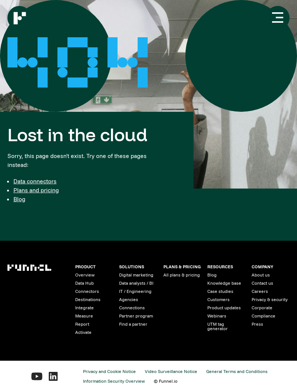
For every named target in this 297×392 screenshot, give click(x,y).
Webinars (216, 316)
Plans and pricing (36, 190)
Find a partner (133, 324)
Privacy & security (270, 299)
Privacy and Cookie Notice (109, 371)
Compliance (263, 316)
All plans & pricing (181, 275)
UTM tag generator (217, 326)
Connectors (87, 291)
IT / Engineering (135, 291)
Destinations (87, 299)
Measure (84, 316)
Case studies (220, 291)
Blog (19, 199)
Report (82, 324)
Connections (132, 307)
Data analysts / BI (136, 283)
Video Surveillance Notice (171, 371)
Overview (85, 275)
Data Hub (84, 283)
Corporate (262, 307)
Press (257, 324)
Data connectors (35, 181)
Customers (218, 299)
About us (261, 275)
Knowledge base (224, 283)
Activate (83, 332)
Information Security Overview (114, 381)
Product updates (224, 307)
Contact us (262, 283)
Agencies (128, 299)
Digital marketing (136, 275)
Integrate (84, 307)
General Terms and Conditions (237, 371)
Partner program (136, 316)
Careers (260, 291)
